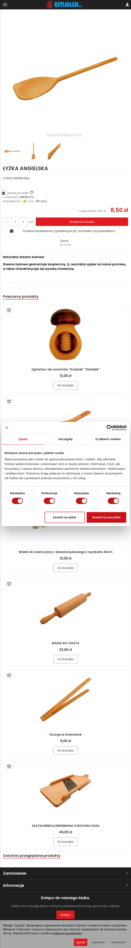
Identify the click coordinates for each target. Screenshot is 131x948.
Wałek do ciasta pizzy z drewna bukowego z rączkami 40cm (66, 552)
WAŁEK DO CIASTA (65, 643)
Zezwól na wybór (64, 517)
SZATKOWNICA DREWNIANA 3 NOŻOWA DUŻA (65, 826)
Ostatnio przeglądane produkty (32, 855)
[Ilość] (15, 221)
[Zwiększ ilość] (7, 221)
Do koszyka (66, 385)
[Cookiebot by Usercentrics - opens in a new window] (109, 428)
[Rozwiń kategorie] (5, 4)
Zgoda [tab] (22, 439)
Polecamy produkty (21, 296)
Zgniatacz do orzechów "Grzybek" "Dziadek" (65, 369)
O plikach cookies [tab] (108, 439)
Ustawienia (118, 942)
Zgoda (80, 942)
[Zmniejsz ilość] (23, 221)
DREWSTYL (27, 197)
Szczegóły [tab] (65, 439)
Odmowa (98, 942)
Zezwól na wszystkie (106, 517)
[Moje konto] (127, 4)
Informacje (65, 885)
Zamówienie (65, 873)
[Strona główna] (65, 4)
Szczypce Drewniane (65, 734)
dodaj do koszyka (82, 222)
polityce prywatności (67, 933)
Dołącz (65, 915)
